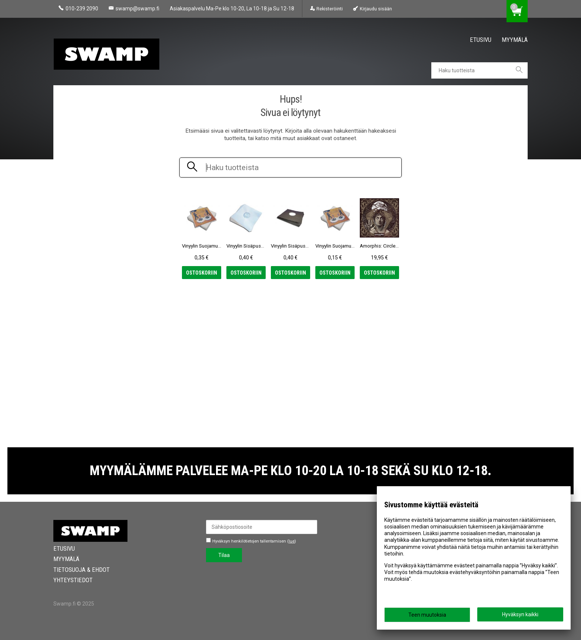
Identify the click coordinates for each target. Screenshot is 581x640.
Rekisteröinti (329, 8)
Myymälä (515, 39)
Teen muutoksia (427, 615)
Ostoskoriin (201, 273)
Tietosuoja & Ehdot (81, 569)
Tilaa (224, 555)
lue (292, 541)
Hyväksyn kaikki (520, 614)
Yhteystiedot (73, 580)
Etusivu (480, 39)
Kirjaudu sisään (376, 8)
